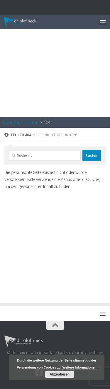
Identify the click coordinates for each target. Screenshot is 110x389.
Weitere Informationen (79, 367)
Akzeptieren (60, 374)
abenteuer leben (20, 122)
